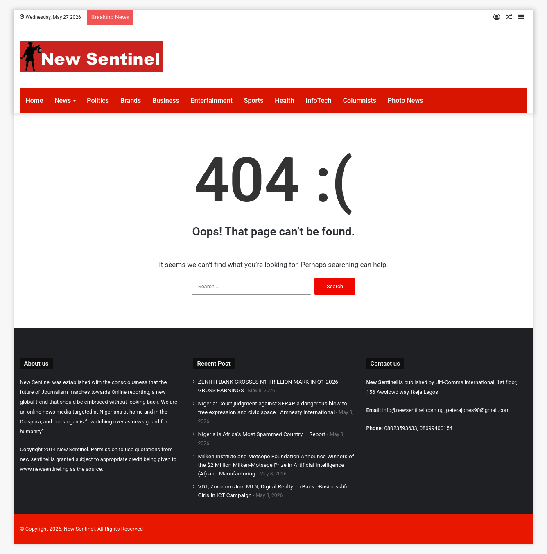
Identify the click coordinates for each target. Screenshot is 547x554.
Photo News (405, 100)
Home (34, 100)
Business (165, 100)
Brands (130, 100)
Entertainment (212, 100)
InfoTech (318, 100)
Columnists (359, 100)
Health (284, 100)
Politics (98, 100)
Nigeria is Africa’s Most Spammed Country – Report (261, 434)
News (62, 100)
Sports (254, 100)
